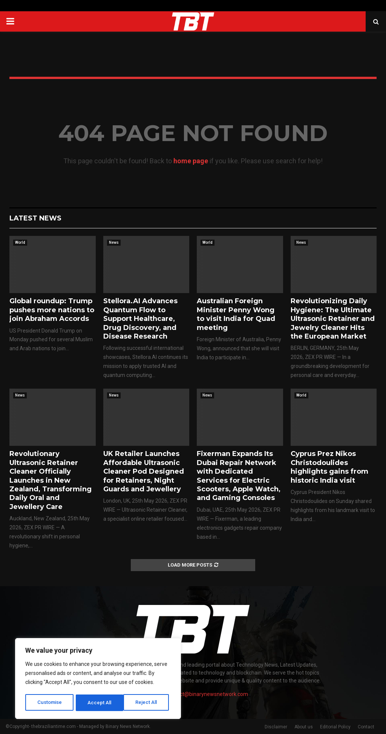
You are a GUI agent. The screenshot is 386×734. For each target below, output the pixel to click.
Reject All (99, 703)
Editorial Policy (335, 726)
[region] (98, 679)
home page (190, 161)
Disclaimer (276, 726)
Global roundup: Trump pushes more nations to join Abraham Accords (51, 310)
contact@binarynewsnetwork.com (207, 694)
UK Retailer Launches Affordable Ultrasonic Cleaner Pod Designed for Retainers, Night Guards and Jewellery (143, 471)
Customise (49, 703)
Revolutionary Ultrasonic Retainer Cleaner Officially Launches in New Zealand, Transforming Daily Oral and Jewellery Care (50, 480)
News (114, 242)
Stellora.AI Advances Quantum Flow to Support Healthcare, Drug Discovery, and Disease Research (140, 318)
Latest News (35, 218)
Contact (366, 726)
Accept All (147, 703)
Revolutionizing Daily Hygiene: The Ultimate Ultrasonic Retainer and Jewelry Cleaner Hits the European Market (333, 318)
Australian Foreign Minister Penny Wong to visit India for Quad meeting (236, 314)
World (20, 242)
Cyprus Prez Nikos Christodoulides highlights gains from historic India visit (329, 467)
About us (303, 726)
